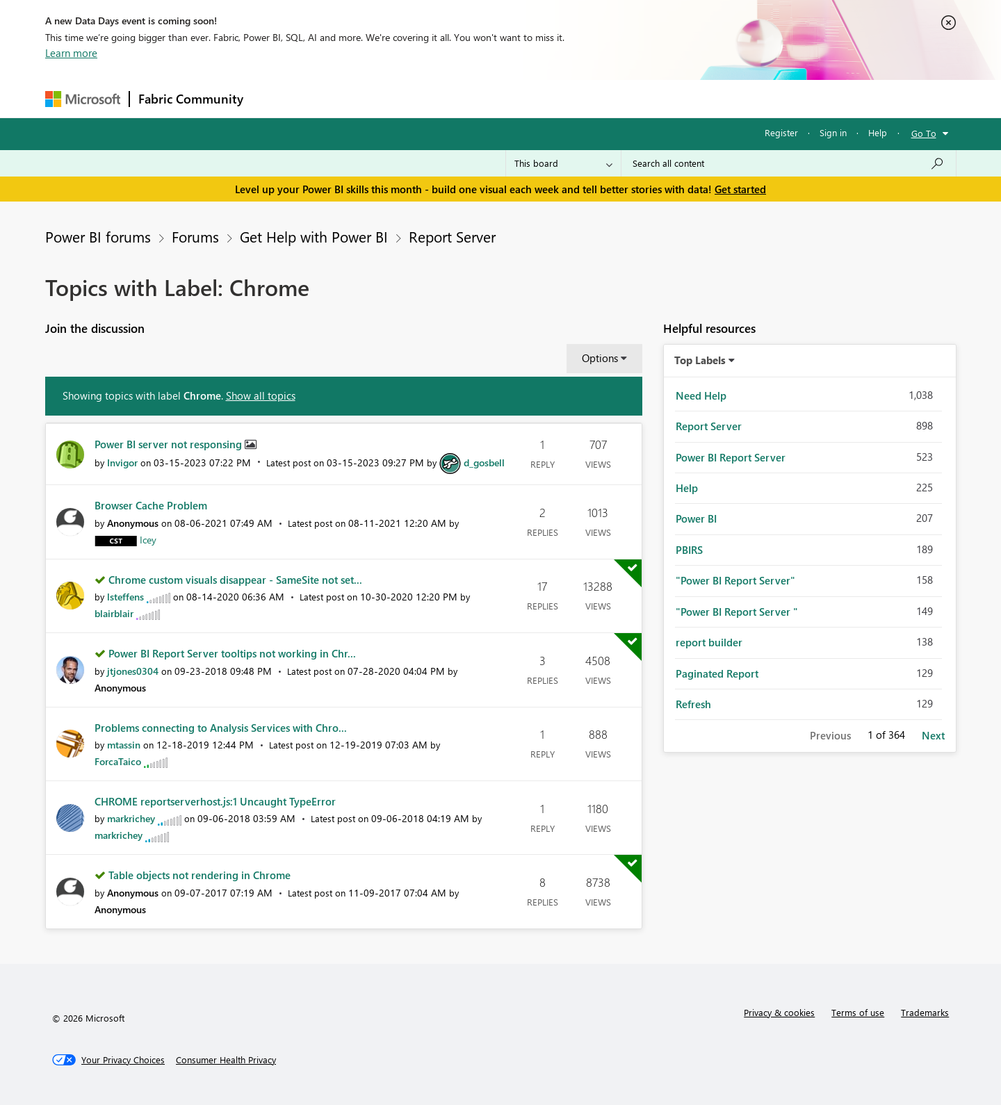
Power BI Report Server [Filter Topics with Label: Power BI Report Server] (731, 457)
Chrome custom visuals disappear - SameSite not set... (235, 580)
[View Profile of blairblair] (114, 613)
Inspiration (336, 98)
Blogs (517, 98)
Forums (275, 98)
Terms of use (857, 1012)
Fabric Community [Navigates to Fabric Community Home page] (190, 98)
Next (933, 735)
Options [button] (600, 358)
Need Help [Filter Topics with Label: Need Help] (701, 395)
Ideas (393, 98)
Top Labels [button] (700, 360)
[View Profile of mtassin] (123, 745)
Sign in (833, 132)
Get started (740, 189)
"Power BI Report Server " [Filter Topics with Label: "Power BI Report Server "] (737, 612)
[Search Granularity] (563, 163)
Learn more (71, 53)
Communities (455, 98)
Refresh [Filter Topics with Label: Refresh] (693, 704)
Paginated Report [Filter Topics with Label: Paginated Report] (717, 673)
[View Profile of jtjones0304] (132, 671)
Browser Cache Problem (151, 505)
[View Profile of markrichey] (131, 818)
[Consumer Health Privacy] (226, 1059)
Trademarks (925, 1012)
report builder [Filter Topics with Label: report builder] (709, 642)
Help (877, 132)
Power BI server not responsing (170, 444)
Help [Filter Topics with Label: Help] (687, 488)
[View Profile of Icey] (148, 540)
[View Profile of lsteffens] (125, 597)
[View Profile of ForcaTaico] (118, 761)
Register (781, 132)
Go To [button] (923, 133)
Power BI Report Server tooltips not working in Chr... (232, 653)
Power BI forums (98, 236)
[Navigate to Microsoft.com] (82, 99)
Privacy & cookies (779, 1012)
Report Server (452, 236)
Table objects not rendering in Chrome (199, 875)
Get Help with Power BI (314, 236)
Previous (830, 735)
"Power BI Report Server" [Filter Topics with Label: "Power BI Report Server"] (735, 580)
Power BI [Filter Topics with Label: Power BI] (696, 518)
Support (629, 98)
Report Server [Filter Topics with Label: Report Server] (709, 426)
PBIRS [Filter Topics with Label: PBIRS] (689, 550)
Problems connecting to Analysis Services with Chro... (221, 728)
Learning (570, 98)
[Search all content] (789, 163)
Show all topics (260, 395)
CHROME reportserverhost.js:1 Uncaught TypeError (215, 801)
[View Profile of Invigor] (122, 462)
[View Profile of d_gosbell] (484, 462)
